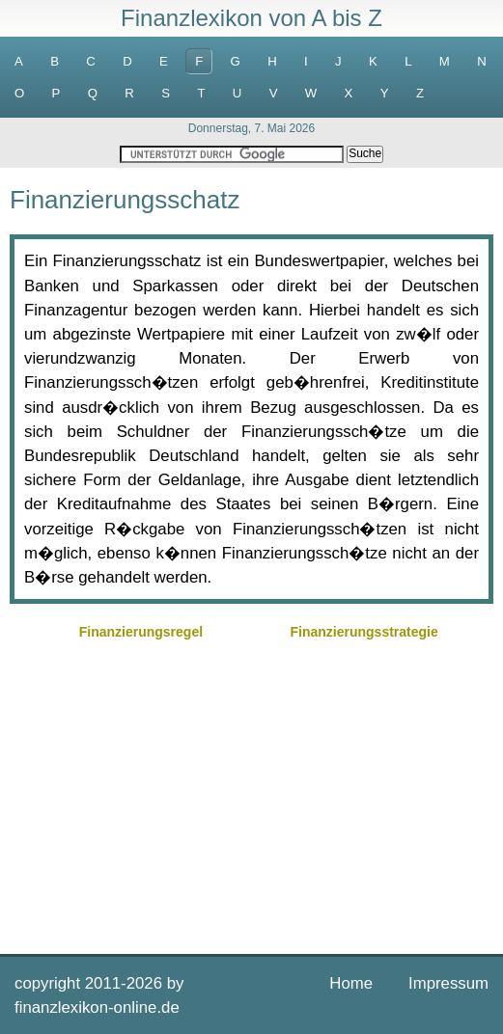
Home (351, 983)
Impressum (448, 983)
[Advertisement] (251, 795)
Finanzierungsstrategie (363, 631)
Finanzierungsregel (141, 631)
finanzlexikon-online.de (97, 1007)
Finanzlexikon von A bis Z (251, 18)
